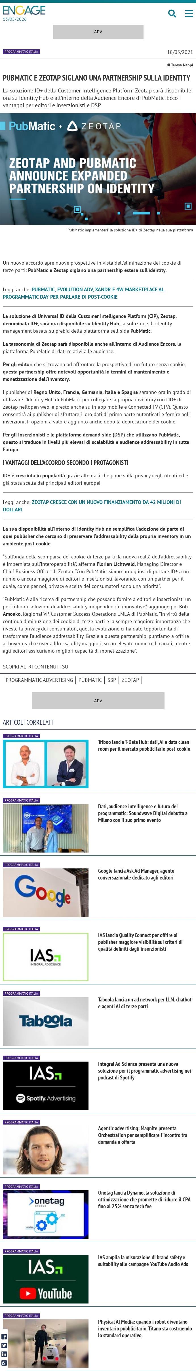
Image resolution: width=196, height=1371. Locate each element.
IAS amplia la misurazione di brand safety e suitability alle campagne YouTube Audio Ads (143, 1260)
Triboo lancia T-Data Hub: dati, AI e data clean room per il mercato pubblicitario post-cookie (144, 745)
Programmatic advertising (39, 680)
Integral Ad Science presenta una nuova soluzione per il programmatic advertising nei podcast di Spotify (144, 1070)
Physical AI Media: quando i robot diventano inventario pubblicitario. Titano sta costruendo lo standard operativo (145, 1328)
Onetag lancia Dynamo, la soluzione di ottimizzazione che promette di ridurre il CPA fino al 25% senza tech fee (144, 1199)
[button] (189, 13)
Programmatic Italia (21, 51)
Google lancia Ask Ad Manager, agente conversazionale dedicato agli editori (136, 874)
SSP (112, 680)
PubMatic (90, 680)
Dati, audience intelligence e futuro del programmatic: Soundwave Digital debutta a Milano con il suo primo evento (142, 813)
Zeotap (130, 680)
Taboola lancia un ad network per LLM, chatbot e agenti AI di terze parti (144, 1003)
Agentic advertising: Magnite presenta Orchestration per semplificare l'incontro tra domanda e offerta (142, 1135)
